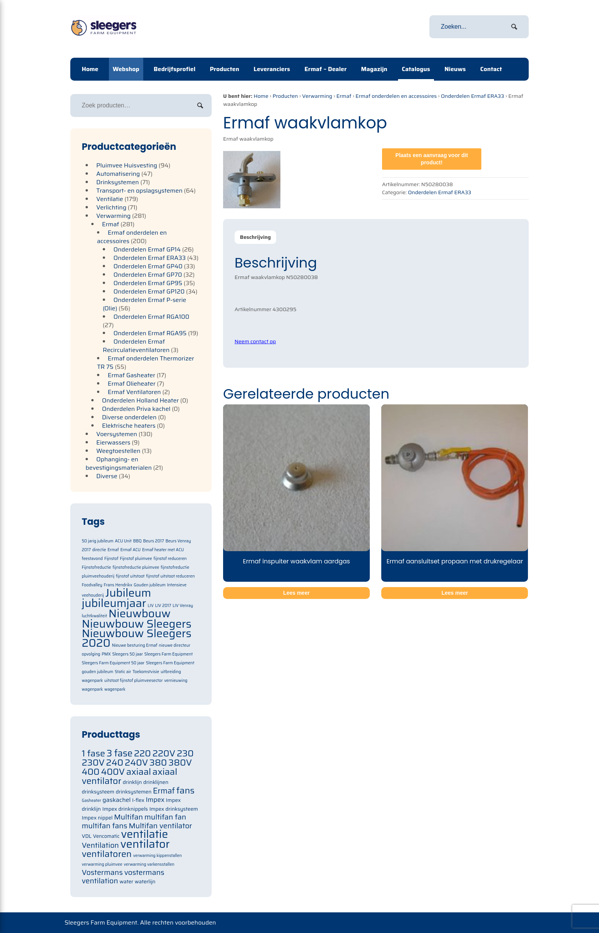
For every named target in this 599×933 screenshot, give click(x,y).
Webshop (126, 69)
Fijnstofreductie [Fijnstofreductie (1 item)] (96, 567)
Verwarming (317, 96)
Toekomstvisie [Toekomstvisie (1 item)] (146, 672)
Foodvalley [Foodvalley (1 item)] (92, 585)
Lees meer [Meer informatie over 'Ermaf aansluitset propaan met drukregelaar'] (455, 593)
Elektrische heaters (128, 425)
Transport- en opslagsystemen (139, 190)
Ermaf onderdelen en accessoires (396, 96)
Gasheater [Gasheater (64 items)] (91, 800)
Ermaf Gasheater (131, 375)
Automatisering (118, 173)
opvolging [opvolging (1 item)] (91, 654)
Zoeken (200, 105)
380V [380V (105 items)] (180, 762)
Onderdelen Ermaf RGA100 (151, 316)
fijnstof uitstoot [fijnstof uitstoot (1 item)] (130, 576)
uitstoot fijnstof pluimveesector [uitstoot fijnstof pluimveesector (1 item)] (133, 680)
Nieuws (455, 69)
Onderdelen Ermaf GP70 (147, 274)
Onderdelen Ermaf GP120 (149, 291)
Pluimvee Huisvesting (126, 165)
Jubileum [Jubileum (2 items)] (128, 593)
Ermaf (343, 96)
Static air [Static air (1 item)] (123, 672)
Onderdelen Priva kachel (136, 409)
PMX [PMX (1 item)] (106, 654)
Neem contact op (255, 341)
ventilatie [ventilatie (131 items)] (144, 834)
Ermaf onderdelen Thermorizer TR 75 (145, 363)
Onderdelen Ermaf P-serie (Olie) (144, 304)
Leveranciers (272, 69)
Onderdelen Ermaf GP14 (147, 249)
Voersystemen (116, 434)
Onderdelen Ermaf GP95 (147, 283)
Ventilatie (109, 199)
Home (90, 69)
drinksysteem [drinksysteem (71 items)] (98, 792)
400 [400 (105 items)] (91, 771)
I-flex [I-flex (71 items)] (138, 800)
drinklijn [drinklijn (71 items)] (132, 782)
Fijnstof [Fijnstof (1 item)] (111, 558)
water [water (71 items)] (126, 882)
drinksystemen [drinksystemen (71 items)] (133, 792)
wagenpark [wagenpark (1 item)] (114, 689)
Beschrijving (255, 237)
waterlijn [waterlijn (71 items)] (145, 882)
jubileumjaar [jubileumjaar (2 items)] (114, 603)
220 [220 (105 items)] (142, 753)
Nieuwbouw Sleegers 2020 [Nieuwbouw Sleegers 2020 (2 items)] (136, 638)
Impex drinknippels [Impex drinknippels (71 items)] (125, 809)
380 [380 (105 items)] (158, 762)
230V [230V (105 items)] (93, 762)
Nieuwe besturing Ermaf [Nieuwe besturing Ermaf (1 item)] (134, 645)
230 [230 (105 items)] (185, 753)
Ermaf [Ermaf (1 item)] (113, 550)
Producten (224, 69)
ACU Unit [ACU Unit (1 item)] (123, 541)
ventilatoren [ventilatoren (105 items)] (107, 854)
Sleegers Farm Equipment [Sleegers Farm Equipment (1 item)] (168, 654)
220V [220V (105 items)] (163, 753)
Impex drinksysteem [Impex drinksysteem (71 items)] (173, 809)
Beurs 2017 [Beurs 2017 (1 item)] (153, 541)
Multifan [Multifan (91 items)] (128, 817)
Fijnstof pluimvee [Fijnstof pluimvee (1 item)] (136, 558)
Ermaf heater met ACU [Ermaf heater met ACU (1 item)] (163, 550)
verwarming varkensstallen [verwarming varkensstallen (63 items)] (149, 864)
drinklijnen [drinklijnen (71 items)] (155, 782)
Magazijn (374, 69)
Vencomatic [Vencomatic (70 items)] (106, 836)
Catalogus (416, 69)
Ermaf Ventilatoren (134, 392)
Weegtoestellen (118, 451)
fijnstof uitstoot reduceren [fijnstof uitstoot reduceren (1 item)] (170, 576)
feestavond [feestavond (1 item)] (92, 558)
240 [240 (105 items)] (114, 762)
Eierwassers (113, 442)
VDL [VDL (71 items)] (87, 836)
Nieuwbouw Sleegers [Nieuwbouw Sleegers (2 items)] (136, 624)
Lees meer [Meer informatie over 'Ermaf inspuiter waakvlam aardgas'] (296, 593)
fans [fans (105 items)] (185, 790)
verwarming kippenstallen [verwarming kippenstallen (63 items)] (157, 855)
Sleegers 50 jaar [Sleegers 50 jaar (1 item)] (127, 654)
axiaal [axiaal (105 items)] (138, 771)
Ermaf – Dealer (325, 69)
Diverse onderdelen (129, 417)
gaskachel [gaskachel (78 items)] (116, 800)
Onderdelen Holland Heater (140, 400)
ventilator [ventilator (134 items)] (145, 844)
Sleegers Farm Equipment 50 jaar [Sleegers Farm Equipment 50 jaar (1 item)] (113, 663)
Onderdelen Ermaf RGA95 (150, 333)
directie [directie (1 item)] (99, 550)
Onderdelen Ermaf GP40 (148, 266)
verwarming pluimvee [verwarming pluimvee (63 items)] (102, 864)
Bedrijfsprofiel (174, 69)
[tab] (255, 237)
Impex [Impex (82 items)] (155, 800)
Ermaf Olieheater (131, 383)
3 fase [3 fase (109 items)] (120, 753)
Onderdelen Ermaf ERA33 (472, 96)
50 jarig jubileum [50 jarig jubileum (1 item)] (97, 541)
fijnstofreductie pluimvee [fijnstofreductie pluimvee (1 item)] (136, 567)
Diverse (106, 476)
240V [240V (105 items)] (136, 762)
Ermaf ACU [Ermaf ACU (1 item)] (130, 550)
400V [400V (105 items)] (113, 771)
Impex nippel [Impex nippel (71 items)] (97, 818)
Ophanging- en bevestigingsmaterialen (119, 463)
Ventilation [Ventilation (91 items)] (100, 845)
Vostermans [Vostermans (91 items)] (102, 872)
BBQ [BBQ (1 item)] (137, 541)
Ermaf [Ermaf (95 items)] (164, 791)
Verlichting (111, 207)
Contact (491, 69)
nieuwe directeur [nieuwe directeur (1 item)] (174, 645)
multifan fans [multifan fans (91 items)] (104, 826)
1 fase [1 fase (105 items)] (93, 753)
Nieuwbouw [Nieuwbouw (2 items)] (139, 613)
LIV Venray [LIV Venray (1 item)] (183, 605)
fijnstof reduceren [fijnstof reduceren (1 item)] (170, 558)
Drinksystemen (117, 182)
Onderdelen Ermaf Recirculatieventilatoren (136, 346)
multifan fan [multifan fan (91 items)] (165, 817)
